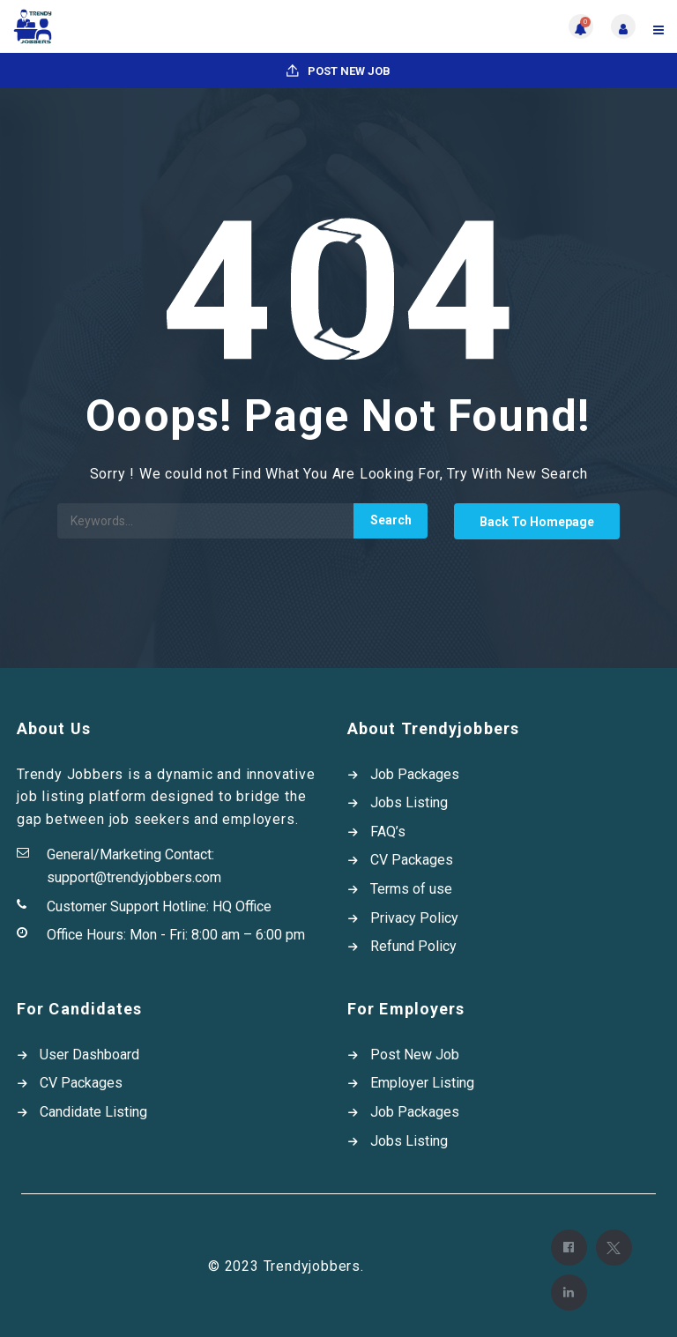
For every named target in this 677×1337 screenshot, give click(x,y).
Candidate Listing (93, 1111)
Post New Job (338, 71)
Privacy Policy (414, 918)
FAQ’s (387, 831)
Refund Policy (413, 946)
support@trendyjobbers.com (134, 877)
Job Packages (414, 774)
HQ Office (242, 906)
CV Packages (411, 859)
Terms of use (411, 888)
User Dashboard (89, 1054)
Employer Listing (422, 1082)
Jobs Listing (409, 802)
